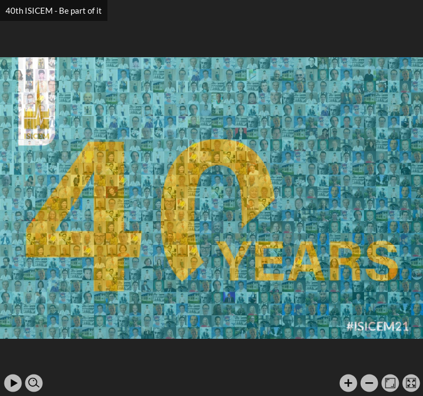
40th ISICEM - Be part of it (54, 10)
